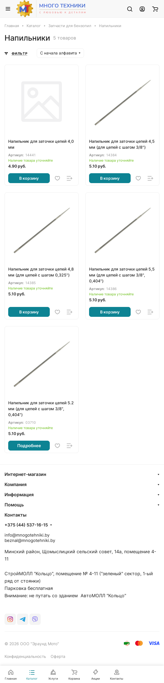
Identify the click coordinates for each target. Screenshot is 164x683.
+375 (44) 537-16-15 (26, 525)
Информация (19, 494)
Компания (16, 484)
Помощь (14, 505)
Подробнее (29, 445)
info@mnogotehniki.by (27, 535)
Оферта (58, 656)
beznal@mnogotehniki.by (30, 540)
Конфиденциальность (25, 656)
